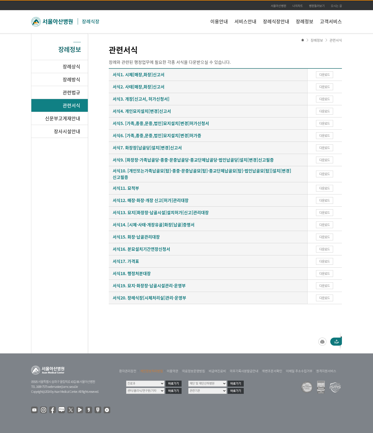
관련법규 (71, 92)
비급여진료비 (217, 371)
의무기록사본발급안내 (244, 371)
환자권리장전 (127, 371)
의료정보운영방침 (193, 371)
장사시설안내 (67, 131)
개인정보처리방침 (151, 371)
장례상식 (71, 66)
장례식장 (90, 21)
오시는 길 (336, 6)
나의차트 (297, 6)
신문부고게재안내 (62, 118)
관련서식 (335, 40)
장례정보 (304, 21)
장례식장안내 (276, 21)
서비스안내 (245, 21)
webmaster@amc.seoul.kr (63, 386)
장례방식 (71, 79)
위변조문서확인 (272, 371)
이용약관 (172, 371)
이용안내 (219, 21)
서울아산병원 (278, 6)
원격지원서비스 (326, 371)
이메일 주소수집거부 (299, 371)
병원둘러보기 (317, 6)
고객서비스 (331, 21)
